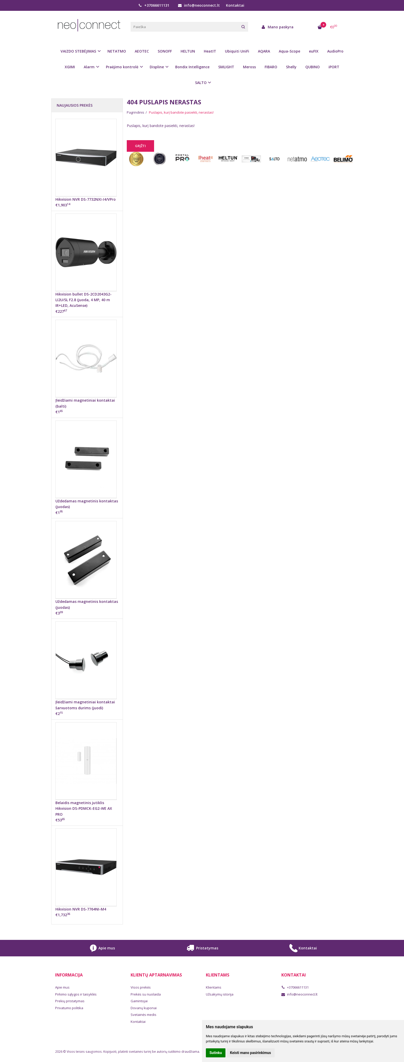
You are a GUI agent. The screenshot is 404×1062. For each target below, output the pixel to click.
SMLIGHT (226, 66)
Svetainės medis (143, 1014)
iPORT (334, 66)
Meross (249, 66)
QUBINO (312, 66)
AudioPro (335, 51)
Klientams (217, 975)
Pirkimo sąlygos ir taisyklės (76, 994)
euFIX (313, 51)
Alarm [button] (89, 66)
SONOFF (165, 51)
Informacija (69, 975)
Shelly (291, 66)
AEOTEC (142, 51)
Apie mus (101, 948)
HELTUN (188, 51)
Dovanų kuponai (144, 1008)
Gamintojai (139, 1001)
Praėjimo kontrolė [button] (122, 66)
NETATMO (116, 51)
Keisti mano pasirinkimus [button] (250, 1053)
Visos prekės (141, 987)
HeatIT (210, 51)
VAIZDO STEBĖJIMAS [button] (78, 51)
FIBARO (271, 66)
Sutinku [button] (215, 1053)
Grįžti (140, 146)
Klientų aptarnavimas (156, 975)
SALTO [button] (201, 82)
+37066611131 (153, 5)
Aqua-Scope (289, 51)
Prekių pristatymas (70, 1001)
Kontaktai (235, 5)
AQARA (264, 51)
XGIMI (70, 66)
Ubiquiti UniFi (237, 51)
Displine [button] (157, 66)
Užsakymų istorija (219, 994)
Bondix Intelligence (192, 66)
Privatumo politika (69, 1008)
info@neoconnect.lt (199, 5)
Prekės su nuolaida (146, 994)
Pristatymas (202, 948)
